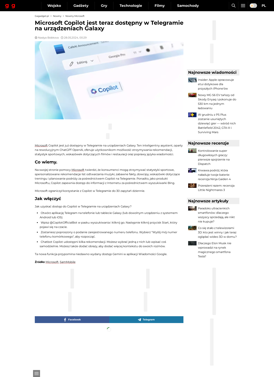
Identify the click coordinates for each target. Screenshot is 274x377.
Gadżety (80, 6)
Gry (104, 6)
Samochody (188, 6)
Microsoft (41, 145)
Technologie (131, 6)
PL (264, 6)
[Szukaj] (233, 5)
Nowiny (57, 16)
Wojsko (54, 6)
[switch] (253, 5)
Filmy (160, 6)
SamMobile (68, 262)
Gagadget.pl (42, 16)
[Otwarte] (36, 373)
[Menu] (243, 5)
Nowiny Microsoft (74, 16)
